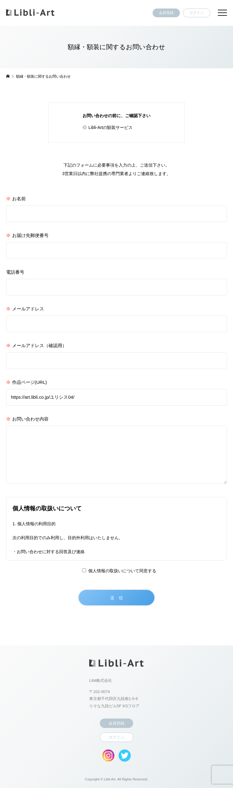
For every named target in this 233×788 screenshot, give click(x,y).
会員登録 (166, 13)
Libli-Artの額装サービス (111, 127)
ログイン (196, 13)
